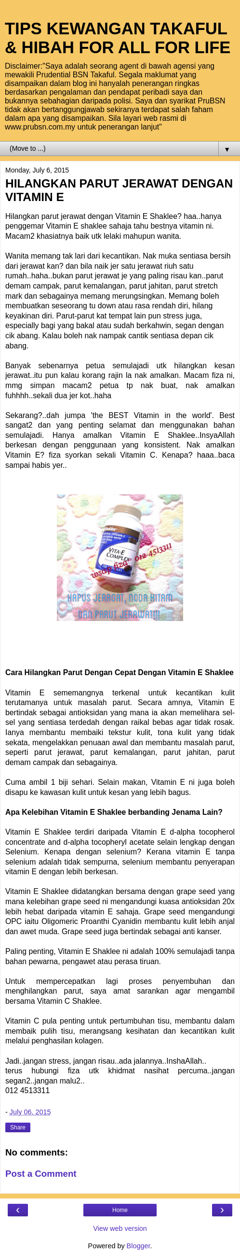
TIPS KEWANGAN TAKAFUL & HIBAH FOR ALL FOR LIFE (117, 38)
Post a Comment (41, 1174)
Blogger (138, 1246)
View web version (120, 1228)
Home (120, 1210)
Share (18, 1127)
